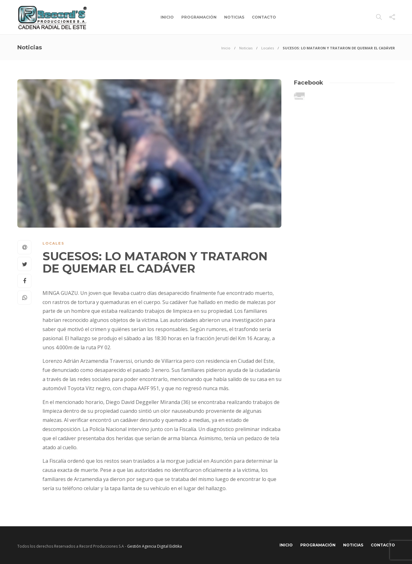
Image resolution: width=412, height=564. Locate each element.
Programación (199, 17)
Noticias (234, 17)
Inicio (167, 17)
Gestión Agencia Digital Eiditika (154, 546)
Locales (267, 48)
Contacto (264, 17)
